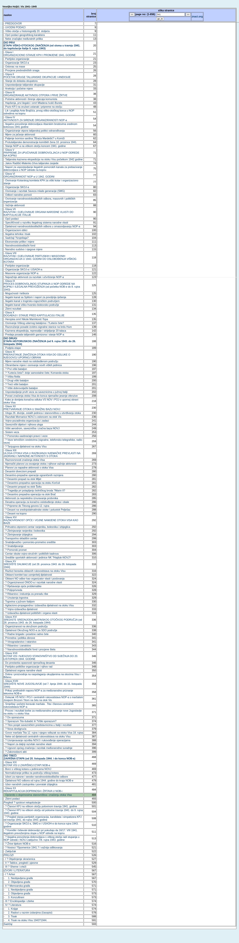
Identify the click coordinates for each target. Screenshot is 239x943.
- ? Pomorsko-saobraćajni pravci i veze (26, 436)
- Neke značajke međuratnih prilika (23, 38)
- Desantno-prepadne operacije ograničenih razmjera (33, 475)
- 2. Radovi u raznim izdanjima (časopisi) (28, 912)
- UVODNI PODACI (15, 27)
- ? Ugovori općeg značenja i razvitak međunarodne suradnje (38, 748)
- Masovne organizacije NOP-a (21, 273)
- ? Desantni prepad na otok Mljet (22, 479)
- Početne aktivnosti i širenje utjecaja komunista (30, 99)
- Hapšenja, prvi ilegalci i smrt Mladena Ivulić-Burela (33, 103)
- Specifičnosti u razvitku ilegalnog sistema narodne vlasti (36, 222)
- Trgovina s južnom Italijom (19, 601)
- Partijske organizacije (16, 59)
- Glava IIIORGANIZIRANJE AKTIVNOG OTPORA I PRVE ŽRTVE (35, 94)
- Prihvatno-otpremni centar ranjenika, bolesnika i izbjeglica (37, 527)
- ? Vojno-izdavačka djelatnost (21, 609)
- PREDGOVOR (13, 23)
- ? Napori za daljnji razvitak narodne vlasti (28, 744)
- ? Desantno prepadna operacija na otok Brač (30, 494)
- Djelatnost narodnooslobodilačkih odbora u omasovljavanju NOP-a (42, 226)
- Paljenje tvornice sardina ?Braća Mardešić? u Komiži (34, 138)
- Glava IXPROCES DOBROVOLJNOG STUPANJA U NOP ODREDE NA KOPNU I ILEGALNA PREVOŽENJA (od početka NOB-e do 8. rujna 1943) (42, 285)
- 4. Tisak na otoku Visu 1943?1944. (25, 920)
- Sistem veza (11, 432)
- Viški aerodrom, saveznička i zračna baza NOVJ (32, 428)
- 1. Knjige (11, 908)
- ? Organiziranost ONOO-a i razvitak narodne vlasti (33, 582)
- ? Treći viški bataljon (16, 384)
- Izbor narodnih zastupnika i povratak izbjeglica (30, 784)
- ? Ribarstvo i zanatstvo (17, 645)
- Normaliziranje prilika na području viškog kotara (31, 773)
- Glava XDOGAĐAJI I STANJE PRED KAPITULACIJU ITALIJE (34, 314)
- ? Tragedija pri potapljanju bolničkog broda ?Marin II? (34, 490)
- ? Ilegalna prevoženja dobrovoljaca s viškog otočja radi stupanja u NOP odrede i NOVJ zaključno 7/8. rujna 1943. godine (41, 838)
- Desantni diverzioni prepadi (20, 471)
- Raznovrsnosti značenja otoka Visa (24, 460)
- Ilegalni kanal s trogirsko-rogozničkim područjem (32, 301)
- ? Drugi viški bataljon (16, 380)
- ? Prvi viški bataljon (15, 369)
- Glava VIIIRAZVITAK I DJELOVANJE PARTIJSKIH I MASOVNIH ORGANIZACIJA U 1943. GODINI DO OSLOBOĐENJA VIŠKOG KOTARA (40, 257)
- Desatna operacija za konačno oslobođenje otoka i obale (36, 502)
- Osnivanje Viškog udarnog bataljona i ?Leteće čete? (34, 323)
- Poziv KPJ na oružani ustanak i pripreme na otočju (33, 106)
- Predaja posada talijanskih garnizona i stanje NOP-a (34, 334)
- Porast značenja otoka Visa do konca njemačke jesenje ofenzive (41, 395)
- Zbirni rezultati (12, 308)
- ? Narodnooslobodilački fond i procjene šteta (29, 649)
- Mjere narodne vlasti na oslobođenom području (31, 361)
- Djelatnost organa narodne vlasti (23, 670)
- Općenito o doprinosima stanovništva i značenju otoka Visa (38, 795)
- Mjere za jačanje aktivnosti (19, 134)
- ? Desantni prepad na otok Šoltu (23, 486)
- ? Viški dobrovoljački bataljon (21, 388)
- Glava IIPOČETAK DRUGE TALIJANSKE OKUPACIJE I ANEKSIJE (37, 75)
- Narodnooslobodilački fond (19, 245)
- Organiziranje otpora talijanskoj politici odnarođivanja (34, 130)
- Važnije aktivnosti (14, 205)
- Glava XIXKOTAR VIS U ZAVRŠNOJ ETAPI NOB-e (27, 764)
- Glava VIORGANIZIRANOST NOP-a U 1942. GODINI (29, 175)
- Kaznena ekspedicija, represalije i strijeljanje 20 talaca (35, 330)
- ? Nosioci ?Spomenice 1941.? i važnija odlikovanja (33, 847)
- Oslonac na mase (14, 66)
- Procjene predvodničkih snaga (21, 70)
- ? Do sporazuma (14, 717)
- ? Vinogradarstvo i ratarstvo (20, 641)
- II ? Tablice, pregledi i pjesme (21, 862)
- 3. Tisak (10, 916)
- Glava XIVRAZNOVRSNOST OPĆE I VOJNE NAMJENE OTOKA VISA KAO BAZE (41, 520)
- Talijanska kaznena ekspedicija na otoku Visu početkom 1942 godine (43, 159)
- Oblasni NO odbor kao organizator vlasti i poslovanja (34, 578)
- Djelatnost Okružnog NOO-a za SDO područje (30, 630)
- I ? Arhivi (9, 874)
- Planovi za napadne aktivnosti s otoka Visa (29, 467)
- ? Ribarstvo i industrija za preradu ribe (26, 594)
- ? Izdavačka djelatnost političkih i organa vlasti (30, 613)
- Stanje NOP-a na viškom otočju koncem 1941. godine (35, 146)
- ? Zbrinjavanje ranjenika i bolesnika (24, 530)
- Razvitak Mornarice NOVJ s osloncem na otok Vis (32, 417)
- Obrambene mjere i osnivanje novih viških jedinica (33, 365)
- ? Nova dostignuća (15, 729)
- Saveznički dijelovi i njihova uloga (23, 424)
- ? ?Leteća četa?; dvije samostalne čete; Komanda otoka (36, 372)
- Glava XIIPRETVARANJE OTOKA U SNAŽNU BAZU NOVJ (32, 408)
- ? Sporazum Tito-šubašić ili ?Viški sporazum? (30, 721)
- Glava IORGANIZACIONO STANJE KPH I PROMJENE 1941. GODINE (40, 53)
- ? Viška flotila (12, 376)
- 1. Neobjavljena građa (18, 878)
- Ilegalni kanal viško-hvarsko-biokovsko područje (31, 305)
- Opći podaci (11, 218)
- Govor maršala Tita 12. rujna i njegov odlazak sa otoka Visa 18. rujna (43, 732)
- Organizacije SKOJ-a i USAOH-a (23, 269)
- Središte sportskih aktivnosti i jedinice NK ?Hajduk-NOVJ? (37, 557)
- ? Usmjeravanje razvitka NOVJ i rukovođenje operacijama (37, 740)
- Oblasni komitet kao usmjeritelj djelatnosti (28, 574)
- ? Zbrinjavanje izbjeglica (18, 534)
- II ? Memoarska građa (17, 885)
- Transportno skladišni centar (20, 538)
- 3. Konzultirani (14, 897)
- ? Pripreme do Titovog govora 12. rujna (26, 506)
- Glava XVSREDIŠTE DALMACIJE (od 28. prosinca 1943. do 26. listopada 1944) (40, 564)
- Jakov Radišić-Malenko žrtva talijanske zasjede (31, 163)
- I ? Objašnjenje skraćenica (19, 859)
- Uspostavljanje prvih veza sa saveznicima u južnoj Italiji (36, 392)
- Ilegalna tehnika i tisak (17, 234)
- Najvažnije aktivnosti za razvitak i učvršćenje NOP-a (34, 277)
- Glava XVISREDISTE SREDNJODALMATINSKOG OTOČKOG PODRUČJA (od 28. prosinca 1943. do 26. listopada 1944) (43, 620)
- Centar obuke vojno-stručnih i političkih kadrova (31, 553)
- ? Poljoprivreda (13, 590)
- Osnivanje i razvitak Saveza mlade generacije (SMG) (34, 191)
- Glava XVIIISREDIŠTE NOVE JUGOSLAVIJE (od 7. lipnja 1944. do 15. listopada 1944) (43, 684)
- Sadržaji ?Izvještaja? (16, 238)
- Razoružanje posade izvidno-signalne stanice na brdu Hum (38, 327)
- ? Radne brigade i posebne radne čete (26, 634)
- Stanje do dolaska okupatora (21, 81)
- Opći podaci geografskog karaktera (24, 35)
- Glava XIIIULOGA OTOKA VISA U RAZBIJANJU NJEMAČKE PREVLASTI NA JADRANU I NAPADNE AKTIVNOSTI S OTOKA (42, 453)
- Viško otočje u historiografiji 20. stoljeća (27, 31)
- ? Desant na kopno (15, 513)
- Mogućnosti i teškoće (16, 293)
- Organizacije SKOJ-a (16, 62)
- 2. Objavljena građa (17, 882)
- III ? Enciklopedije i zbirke (19, 901)
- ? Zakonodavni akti (15, 751)
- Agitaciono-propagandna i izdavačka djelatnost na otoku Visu (39, 605)
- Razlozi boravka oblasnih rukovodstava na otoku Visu (34, 571)
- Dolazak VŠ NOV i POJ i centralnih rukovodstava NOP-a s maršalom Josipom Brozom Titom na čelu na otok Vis (43, 699)
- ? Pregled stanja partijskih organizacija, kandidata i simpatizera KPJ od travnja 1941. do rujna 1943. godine (43, 818)
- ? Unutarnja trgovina (16, 597)
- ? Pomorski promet (15, 550)
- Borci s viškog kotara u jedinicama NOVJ (27, 769)
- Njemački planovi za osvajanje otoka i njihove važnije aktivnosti (40, 463)
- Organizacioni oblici (15, 230)
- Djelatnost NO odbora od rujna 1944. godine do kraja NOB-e (38, 780)
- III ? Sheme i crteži (15, 866)
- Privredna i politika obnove (19, 638)
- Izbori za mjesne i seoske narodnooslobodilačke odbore (36, 776)
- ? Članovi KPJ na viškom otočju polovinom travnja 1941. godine (40, 806)
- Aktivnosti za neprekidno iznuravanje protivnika (31, 498)
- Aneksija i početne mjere (18, 88)
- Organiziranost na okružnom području (26, 626)
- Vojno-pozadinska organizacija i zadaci (26, 420)
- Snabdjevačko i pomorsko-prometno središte (30, 542)
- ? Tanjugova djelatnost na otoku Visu (25, 446)
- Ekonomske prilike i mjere (19, 241)
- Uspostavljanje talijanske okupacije (24, 84)
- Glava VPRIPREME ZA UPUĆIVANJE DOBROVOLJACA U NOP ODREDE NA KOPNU (41, 153)
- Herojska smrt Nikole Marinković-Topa (26, 319)
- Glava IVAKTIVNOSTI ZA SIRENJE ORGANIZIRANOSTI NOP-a (35, 119)
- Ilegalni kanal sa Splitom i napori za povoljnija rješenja (35, 297)
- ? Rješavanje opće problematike (22, 586)
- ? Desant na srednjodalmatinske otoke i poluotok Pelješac (37, 509)
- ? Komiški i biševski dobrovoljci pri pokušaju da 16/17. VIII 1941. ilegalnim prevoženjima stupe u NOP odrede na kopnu (41, 832)
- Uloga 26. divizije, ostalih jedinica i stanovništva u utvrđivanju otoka (42, 413)
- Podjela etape (12, 348)
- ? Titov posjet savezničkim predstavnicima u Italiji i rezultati (37, 725)
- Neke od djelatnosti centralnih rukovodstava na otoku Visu (37, 736)
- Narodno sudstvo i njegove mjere (23, 249)
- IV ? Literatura (12, 905)
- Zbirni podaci (12, 798)
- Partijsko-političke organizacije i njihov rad (28, 666)
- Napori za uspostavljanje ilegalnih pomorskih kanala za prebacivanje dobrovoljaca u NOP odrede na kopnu (43, 168)
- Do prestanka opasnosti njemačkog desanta (29, 662)
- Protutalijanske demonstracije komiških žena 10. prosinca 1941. (40, 142)
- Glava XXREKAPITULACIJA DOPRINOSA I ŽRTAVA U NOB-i (33, 789)
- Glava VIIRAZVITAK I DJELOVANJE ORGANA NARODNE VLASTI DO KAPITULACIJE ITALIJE (38, 212)
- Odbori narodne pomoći (18, 194)
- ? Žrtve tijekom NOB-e (17, 843)
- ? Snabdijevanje (13, 546)
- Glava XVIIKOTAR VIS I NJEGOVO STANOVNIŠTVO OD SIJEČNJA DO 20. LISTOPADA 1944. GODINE (41, 656)
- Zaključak (10, 851)
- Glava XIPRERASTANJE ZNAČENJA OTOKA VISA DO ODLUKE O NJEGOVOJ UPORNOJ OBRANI (37, 354)
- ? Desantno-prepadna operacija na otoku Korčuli (32, 483)
